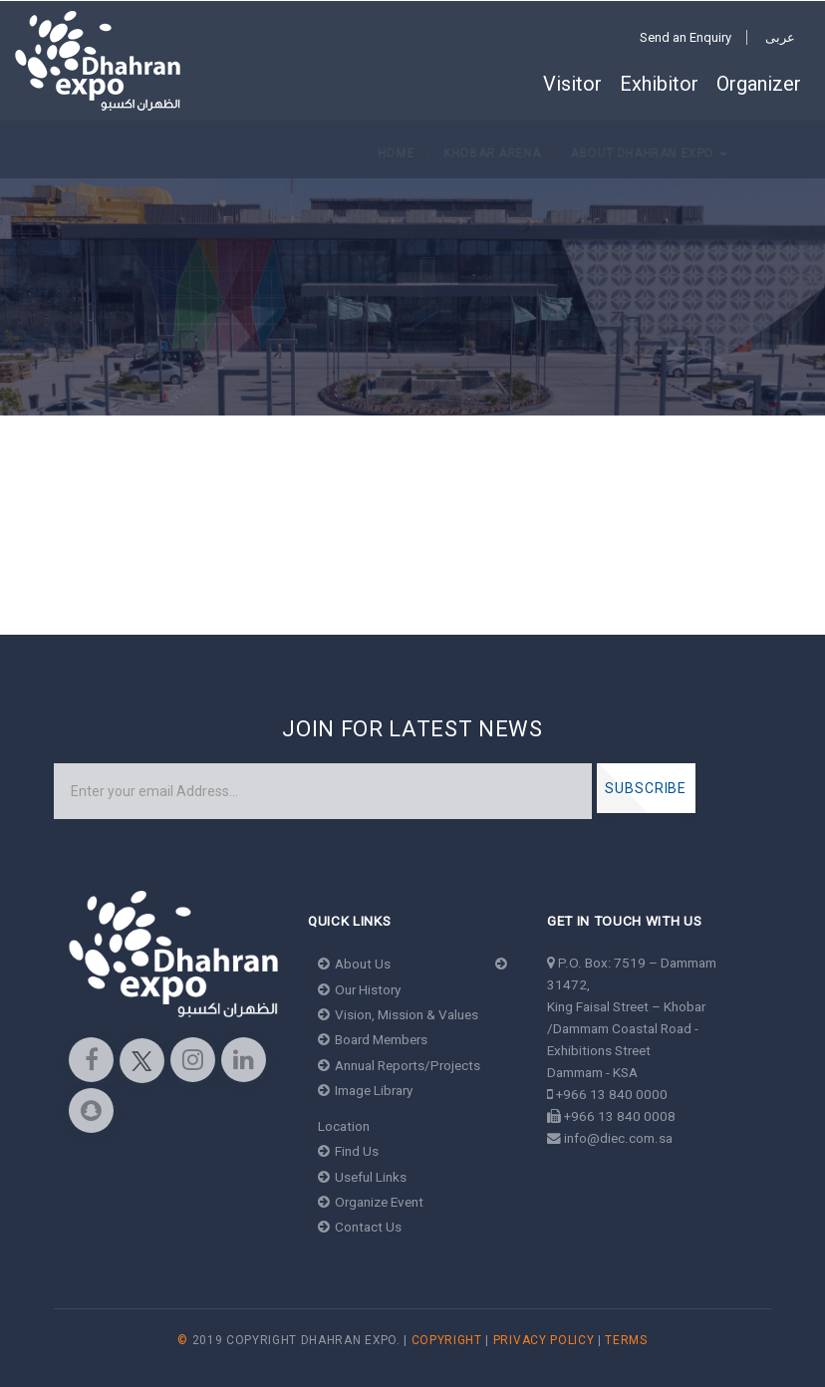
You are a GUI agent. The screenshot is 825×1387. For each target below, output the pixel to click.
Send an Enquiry (685, 37)
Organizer (758, 84)
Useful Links (362, 1177)
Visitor (572, 84)
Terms (626, 1340)
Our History (359, 989)
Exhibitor (659, 84)
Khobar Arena (144, 153)
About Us (354, 963)
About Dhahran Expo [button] (301, 153)
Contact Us (360, 1227)
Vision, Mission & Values (398, 1014)
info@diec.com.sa (618, 1138)
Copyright (447, 1340)
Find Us (348, 1151)
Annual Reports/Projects (399, 1065)
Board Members (372, 1039)
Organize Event (370, 1202)
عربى (780, 37)
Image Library (365, 1090)
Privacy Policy (544, 1340)
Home (48, 153)
